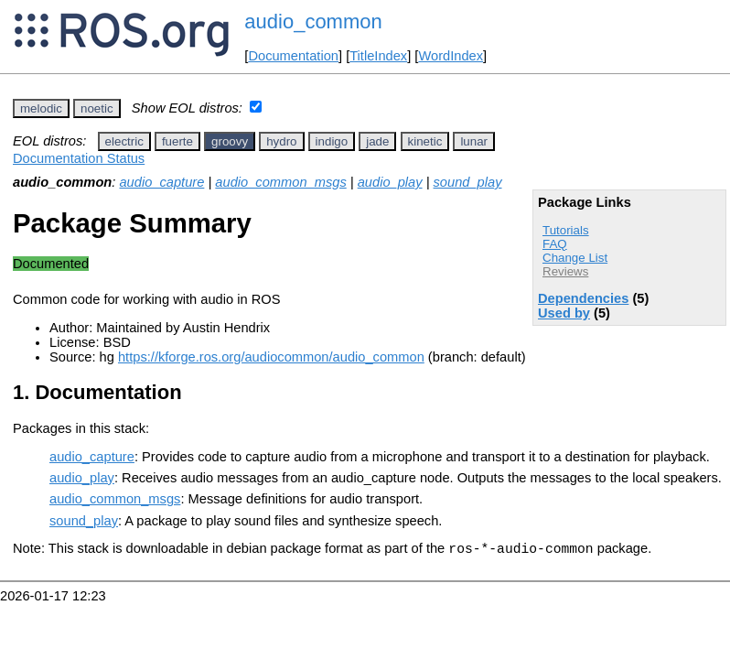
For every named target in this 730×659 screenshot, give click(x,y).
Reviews (565, 271)
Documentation (293, 56)
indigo (332, 141)
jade (377, 141)
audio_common (312, 21)
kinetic (425, 141)
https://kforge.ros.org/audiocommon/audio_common (271, 357)
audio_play (390, 182)
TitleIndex (378, 56)
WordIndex (450, 56)
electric (124, 141)
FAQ (554, 244)
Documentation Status (79, 158)
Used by (564, 313)
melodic (41, 108)
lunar (474, 141)
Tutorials (565, 230)
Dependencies (583, 298)
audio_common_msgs (280, 182)
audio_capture (161, 182)
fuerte (177, 141)
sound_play (468, 182)
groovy (229, 141)
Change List (574, 258)
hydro (281, 141)
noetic (97, 108)
